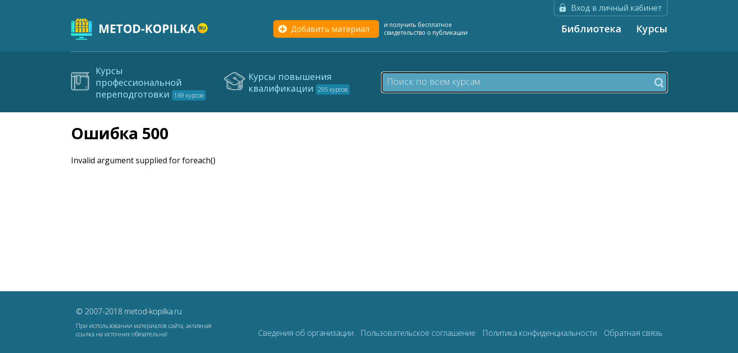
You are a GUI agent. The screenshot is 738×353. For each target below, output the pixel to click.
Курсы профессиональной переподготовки (150, 82)
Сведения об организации (307, 333)
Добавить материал (330, 29)
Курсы (651, 28)
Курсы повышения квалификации (299, 82)
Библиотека (591, 28)
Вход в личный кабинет (616, 7)
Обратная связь (633, 333)
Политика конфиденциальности (540, 333)
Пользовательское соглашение (418, 333)
